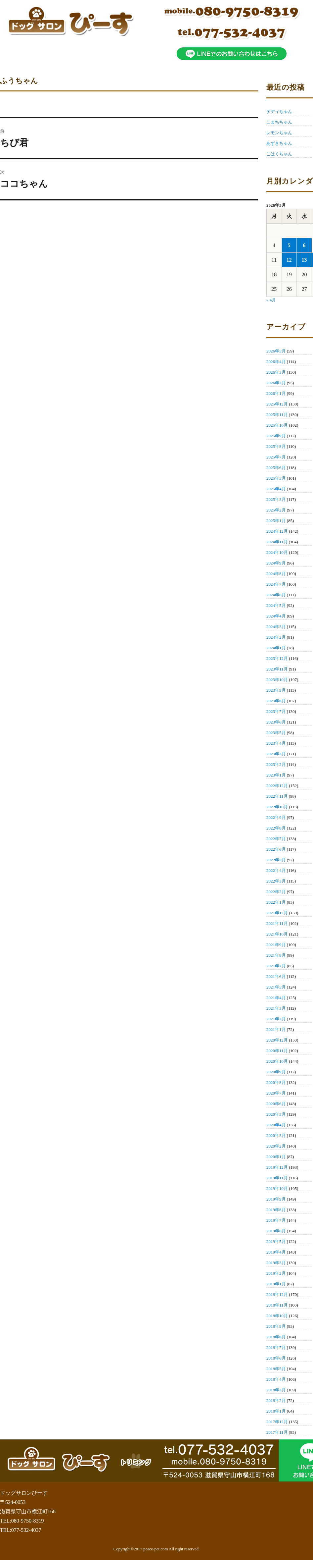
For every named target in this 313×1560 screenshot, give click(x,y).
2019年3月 (276, 1262)
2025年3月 (276, 499)
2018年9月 (276, 1326)
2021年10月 (277, 934)
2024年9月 (276, 563)
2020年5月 (276, 1114)
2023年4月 (276, 743)
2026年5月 (276, 351)
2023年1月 (276, 775)
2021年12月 (277, 912)
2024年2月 (276, 637)
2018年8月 (276, 1336)
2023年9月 (276, 690)
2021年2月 (276, 1018)
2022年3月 (276, 881)
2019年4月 (276, 1252)
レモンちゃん (279, 132)
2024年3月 (276, 626)
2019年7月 (276, 1220)
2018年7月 (276, 1347)
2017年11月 (277, 1432)
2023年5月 (276, 732)
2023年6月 (276, 722)
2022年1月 (276, 902)
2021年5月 (276, 987)
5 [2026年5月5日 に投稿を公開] (289, 245)
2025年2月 (276, 510)
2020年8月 (276, 1082)
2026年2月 (276, 382)
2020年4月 (276, 1124)
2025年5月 (276, 478)
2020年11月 (277, 1050)
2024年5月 (276, 605)
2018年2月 (276, 1400)
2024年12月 (277, 531)
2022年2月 (276, 891)
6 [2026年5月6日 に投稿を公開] (304, 245)
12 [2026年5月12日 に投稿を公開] (289, 260)
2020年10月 (277, 1061)
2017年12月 (277, 1421)
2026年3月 (276, 372)
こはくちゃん (279, 153)
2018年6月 (276, 1358)
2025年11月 (277, 414)
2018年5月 (276, 1368)
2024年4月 (276, 616)
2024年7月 (276, 584)
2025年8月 (276, 446)
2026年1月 (276, 393)
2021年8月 (276, 955)
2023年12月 (277, 658)
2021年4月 (276, 997)
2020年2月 (276, 1146)
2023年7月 (276, 711)
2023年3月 (276, 753)
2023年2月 (276, 764)
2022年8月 (276, 828)
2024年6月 (276, 594)
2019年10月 (277, 1188)
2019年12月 (277, 1167)
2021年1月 (276, 1029)
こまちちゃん (279, 122)
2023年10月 (277, 679)
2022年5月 (276, 859)
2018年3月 (276, 1389)
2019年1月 (276, 1283)
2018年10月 (277, 1315)
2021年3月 (276, 1008)
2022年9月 (276, 817)
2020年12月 (277, 1040)
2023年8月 (276, 700)
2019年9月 (276, 1199)
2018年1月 (276, 1411)
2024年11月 (277, 541)
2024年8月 (276, 573)
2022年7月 (276, 838)
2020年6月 (276, 1103)
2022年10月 (277, 806)
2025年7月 (276, 457)
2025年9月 (276, 435)
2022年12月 (277, 785)
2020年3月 (276, 1135)
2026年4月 (276, 361)
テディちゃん (279, 111)
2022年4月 (276, 870)
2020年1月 (276, 1156)
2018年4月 (276, 1379)
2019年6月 (276, 1230)
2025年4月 (276, 488)
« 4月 (271, 299)
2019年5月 (276, 1241)
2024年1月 (276, 647)
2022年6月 (276, 849)
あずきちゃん (279, 143)
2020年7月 (276, 1093)
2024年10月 (277, 552)
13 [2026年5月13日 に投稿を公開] (304, 260)
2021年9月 (276, 944)
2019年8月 (276, 1209)
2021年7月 (276, 965)
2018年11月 (277, 1305)
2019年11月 (277, 1177)
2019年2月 (276, 1273)
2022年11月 (277, 796)
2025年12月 (277, 404)
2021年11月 (277, 923)
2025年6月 (276, 467)
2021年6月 (276, 976)
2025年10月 (277, 425)
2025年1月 (276, 520)
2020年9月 (276, 1071)
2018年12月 (277, 1294)
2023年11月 (277, 669)
